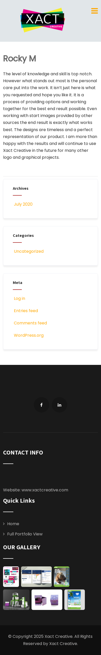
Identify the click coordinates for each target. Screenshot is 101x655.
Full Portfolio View (25, 534)
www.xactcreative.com (45, 490)
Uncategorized (28, 251)
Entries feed (25, 311)
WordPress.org (28, 335)
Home (13, 524)
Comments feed (30, 323)
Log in (19, 298)
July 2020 (23, 204)
